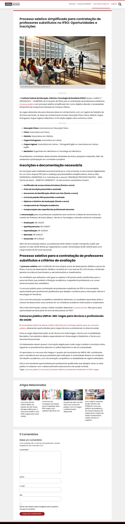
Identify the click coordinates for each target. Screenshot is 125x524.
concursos (45, 369)
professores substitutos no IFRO (82, 369)
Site (21, 490)
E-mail (23, 481)
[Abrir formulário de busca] (119, 4)
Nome (22, 472)
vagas (100, 369)
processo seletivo (59, 369)
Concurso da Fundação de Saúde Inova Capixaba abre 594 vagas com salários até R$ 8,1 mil (51, 404)
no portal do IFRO (80, 307)
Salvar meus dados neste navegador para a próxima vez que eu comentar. (39, 503)
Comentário (24, 445)
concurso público (32, 369)
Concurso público (27, 104)
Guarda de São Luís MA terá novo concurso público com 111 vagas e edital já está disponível (72, 405)
